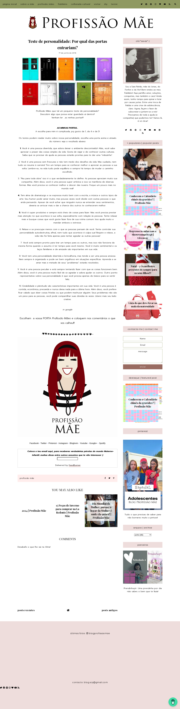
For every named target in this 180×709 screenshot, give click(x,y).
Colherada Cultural (80, 4)
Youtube (83, 443)
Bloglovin (74, 443)
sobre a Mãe (27, 4)
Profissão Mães (46, 4)
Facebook (34, 443)
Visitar (97, 4)
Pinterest (53, 443)
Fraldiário (62, 4)
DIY (105, 4)
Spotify (102, 443)
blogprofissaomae (98, 633)
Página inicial (10, 4)
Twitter (43, 443)
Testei (114, 4)
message (142, 356)
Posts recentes (26, 610)
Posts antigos (110, 610)
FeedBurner (75, 465)
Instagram (63, 443)
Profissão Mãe (27, 478)
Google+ (93, 443)
